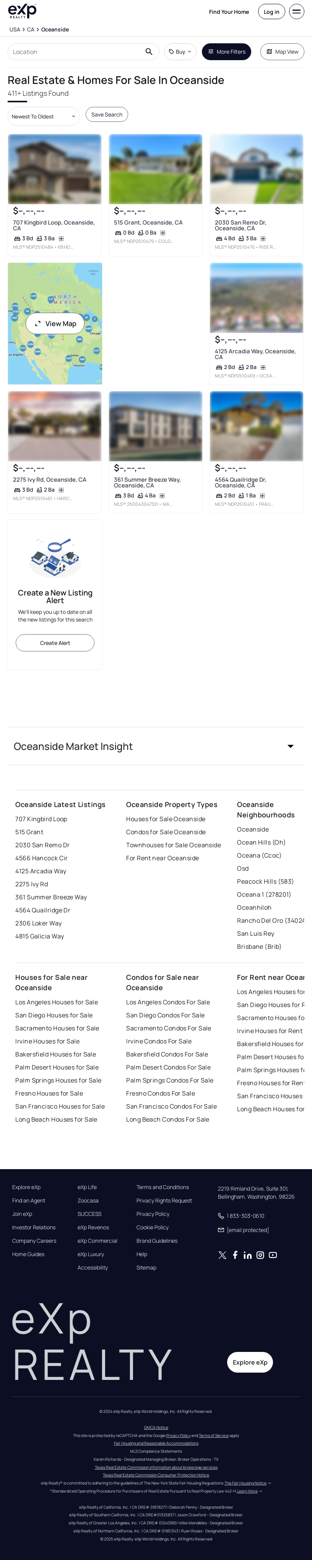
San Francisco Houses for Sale (60, 1106)
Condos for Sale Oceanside (166, 832)
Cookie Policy (152, 1227)
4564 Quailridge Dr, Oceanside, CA (240, 482)
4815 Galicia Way (39, 936)
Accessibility (93, 1267)
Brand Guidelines (156, 1240)
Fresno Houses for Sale (49, 1093)
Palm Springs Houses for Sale (58, 1080)
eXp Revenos (93, 1227)
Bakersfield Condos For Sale (167, 1054)
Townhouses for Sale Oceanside (173, 845)
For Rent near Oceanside (162, 858)
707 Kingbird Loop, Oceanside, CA (54, 225)
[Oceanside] (55, 29)
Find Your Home (229, 11)
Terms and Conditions (162, 1187)
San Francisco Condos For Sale (171, 1106)
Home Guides (28, 1254)
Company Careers (34, 1240)
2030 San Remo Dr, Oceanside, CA (240, 225)
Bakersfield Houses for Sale (55, 1054)
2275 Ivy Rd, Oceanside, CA (49, 480)
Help (141, 1254)
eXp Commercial (97, 1240)
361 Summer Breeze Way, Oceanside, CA (147, 482)
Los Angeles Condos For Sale (168, 1002)
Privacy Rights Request (164, 1200)
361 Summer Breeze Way (51, 897)
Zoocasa (88, 1200)
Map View (282, 51)
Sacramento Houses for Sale (57, 1028)
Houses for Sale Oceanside (165, 819)
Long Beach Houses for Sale (56, 1119)
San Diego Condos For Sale (165, 1015)
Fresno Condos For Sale (160, 1093)
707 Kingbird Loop (41, 819)
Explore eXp (26, 1187)
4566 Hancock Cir (41, 858)
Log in (272, 11)
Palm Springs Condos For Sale (169, 1080)
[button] (156, 746)
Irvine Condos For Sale (159, 1041)
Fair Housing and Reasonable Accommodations (156, 1443)
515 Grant (29, 832)
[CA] (31, 29)
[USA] (14, 29)
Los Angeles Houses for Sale (56, 1002)
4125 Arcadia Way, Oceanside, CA (255, 354)
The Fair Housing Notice (245, 1483)
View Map (55, 323)
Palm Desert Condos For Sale (168, 1067)
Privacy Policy (152, 1214)
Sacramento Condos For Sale (168, 1028)
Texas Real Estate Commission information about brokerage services (156, 1467)
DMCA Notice (156, 1427)
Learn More (247, 1491)
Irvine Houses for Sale (47, 1041)
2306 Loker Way (38, 923)
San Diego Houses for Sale (54, 1015)
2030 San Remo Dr (42, 845)
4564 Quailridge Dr (42, 910)
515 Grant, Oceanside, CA (148, 222)
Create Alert (55, 642)
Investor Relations (33, 1227)
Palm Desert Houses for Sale (57, 1067)
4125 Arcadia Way (40, 871)
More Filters (226, 51)
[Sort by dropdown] (44, 116)
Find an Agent (28, 1200)
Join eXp (22, 1214)
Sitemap (146, 1267)
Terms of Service (214, 1435)
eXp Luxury (91, 1254)
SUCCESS (89, 1214)
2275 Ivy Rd (31, 884)
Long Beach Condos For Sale (167, 1119)
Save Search (106, 114)
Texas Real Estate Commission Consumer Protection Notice (156, 1475)
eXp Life (87, 1187)
